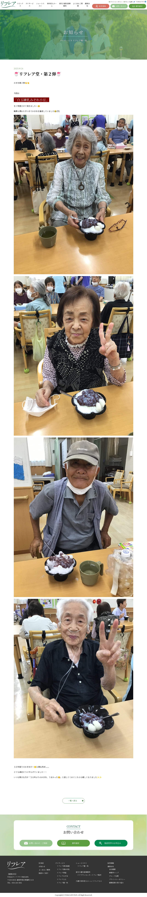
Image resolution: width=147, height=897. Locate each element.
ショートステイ (40, 4)
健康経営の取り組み (116, 882)
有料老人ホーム (52, 4)
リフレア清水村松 (63, 869)
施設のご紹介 (43, 873)
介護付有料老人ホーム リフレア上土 (89, 881)
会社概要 (112, 869)
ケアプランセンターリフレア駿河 (89, 875)
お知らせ (42, 866)
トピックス (20, 4)
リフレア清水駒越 (63, 866)
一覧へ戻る (72, 800)
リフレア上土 (61, 879)
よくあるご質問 (78, 4)
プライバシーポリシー (116, 2)
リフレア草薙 (61, 872)
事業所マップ (114, 872)
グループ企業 (128, 2)
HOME (41, 863)
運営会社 (87, 4)
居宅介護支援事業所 (65, 4)
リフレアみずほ (62, 876)
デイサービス (30, 4)
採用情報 (110, 863)
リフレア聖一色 (62, 882)
